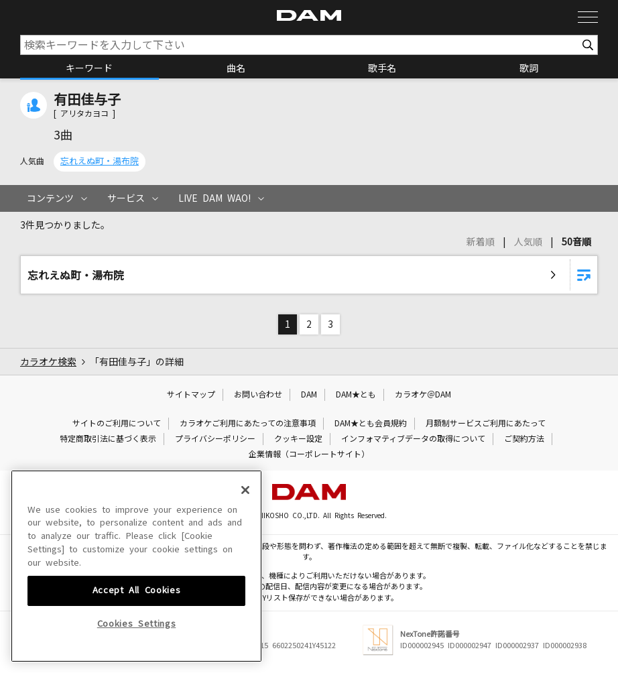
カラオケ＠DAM (423, 395)
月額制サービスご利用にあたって (486, 424)
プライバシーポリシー (215, 439)
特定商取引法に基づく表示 (108, 439)
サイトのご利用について (116, 424)
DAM (309, 395)
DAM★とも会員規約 (370, 424)
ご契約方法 (524, 439)
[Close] (245, 610)
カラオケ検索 (48, 362)
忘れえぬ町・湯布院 (99, 161)
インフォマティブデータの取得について (413, 439)
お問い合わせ (258, 395)
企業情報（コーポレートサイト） (309, 454)
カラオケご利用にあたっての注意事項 (248, 424)
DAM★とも (356, 395)
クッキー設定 (298, 439)
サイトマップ (191, 395)
